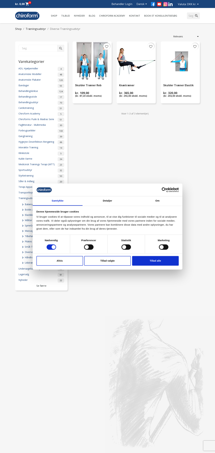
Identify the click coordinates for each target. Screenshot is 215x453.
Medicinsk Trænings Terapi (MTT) (41, 165)
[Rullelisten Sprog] (142, 4)
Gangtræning (41, 137)
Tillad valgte (107, 260)
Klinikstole (41, 153)
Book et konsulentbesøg (160, 15)
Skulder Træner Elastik (178, 85)
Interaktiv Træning (41, 148)
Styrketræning (41, 176)
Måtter (30, 220)
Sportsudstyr (41, 170)
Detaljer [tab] (107, 200)
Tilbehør (30, 236)
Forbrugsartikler (41, 131)
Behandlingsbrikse (41, 91)
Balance (31, 204)
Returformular (70, 431)
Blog (92, 15)
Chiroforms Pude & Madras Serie (41, 120)
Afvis (60, 260)
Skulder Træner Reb (88, 85)
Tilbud (65, 15)
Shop (54, 15)
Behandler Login (121, 4)
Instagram (165, 4)
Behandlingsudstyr (41, 103)
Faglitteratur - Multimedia (41, 125)
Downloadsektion (24, 426)
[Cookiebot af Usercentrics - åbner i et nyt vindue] (164, 189)
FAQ (65, 405)
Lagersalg (41, 275)
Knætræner (126, 85)
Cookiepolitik (69, 435)
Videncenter (21, 422)
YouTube (159, 4)
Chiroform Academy (112, 15)
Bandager (41, 86)
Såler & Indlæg (41, 182)
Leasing (19, 431)
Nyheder (79, 15)
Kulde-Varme (41, 159)
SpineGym (31, 225)
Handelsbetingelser (73, 426)
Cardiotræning (41, 108)
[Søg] (41, 48)
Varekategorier (31, 61)
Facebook (153, 4)
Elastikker (32, 214)
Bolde (30, 209)
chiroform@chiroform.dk (123, 417)
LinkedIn (170, 4)
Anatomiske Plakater (41, 80)
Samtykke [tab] (58, 200)
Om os (66, 397)
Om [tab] (157, 200)
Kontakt (134, 15)
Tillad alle (155, 260)
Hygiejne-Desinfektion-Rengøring (41, 142)
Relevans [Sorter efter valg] (186, 36)
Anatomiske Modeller (41, 74)
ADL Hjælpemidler (41, 69)
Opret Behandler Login (27, 435)
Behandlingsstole (41, 97)
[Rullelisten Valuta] (193, 4)
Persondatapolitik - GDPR (76, 422)
